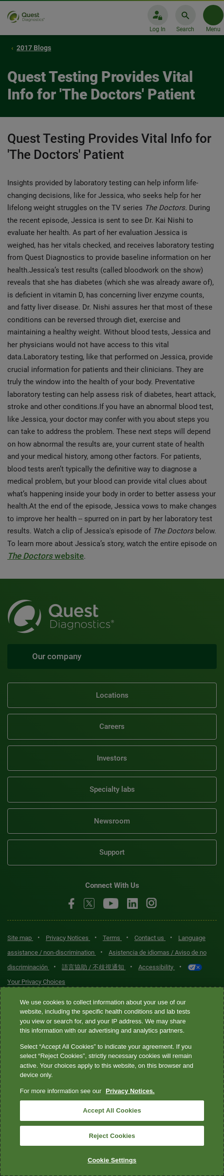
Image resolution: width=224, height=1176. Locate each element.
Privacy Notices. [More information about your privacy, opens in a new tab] (130, 1091)
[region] (112, 1081)
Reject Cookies (112, 1135)
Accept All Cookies (112, 1110)
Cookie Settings (112, 1160)
